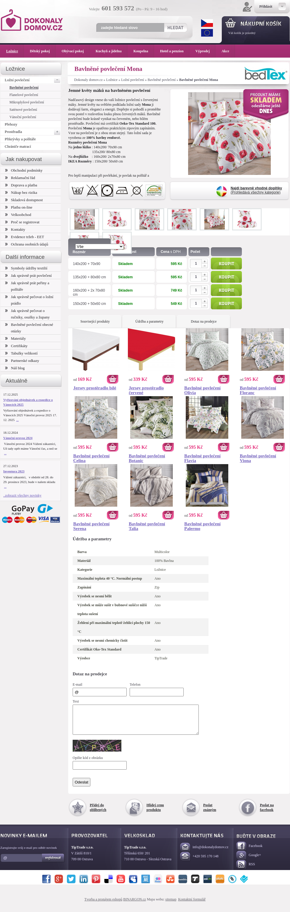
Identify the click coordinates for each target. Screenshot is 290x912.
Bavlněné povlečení (162, 80)
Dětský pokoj (43, 51)
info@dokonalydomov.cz (204, 852)
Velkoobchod (18, 214)
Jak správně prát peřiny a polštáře (27, 286)
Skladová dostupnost (24, 200)
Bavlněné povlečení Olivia (202, 390)
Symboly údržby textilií (26, 268)
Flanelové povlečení (23, 95)
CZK (207, 23)
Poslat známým (209, 812)
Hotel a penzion (175, 51)
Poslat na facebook (267, 812)
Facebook (249, 851)
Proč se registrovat (22, 222)
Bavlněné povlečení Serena (91, 526)
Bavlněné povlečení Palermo (202, 526)
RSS (245, 869)
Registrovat (53, 863)
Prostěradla (33, 131)
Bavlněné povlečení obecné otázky (29, 327)
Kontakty (15, 229)
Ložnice (112, 80)
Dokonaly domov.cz (88, 80)
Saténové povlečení (23, 110)
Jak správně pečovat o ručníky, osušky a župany (27, 313)
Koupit (226, 263)
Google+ (248, 860)
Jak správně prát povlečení (28, 275)
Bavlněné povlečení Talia (147, 526)
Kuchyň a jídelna (112, 51)
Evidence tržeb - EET (24, 237)
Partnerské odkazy (22, 360)
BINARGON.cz (134, 905)
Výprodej (205, 51)
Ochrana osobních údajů (26, 244)
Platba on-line (18, 207)
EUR (207, 33)
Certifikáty (16, 346)
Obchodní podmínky (24, 170)
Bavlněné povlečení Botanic (147, 458)
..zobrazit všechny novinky (22, 495)
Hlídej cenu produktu (155, 812)
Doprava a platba (21, 185)
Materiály (15, 338)
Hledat (175, 27)
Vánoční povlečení (22, 117)
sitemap (170, 905)
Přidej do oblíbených (98, 812)
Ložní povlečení (132, 80)
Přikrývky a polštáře (20, 139)
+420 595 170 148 (199, 862)
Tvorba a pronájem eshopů (103, 905)
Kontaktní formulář (192, 905)
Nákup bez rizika (21, 192)
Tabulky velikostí (21, 353)
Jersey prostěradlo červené (146, 390)
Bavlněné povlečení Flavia (202, 458)
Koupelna (143, 51)
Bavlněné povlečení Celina (91, 458)
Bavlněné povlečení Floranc (258, 390)
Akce (226, 51)
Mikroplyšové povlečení (26, 102)
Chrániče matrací (18, 146)
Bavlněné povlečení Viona (258, 458)
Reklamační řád (20, 177)
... (17, 420)
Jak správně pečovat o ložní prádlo (29, 300)
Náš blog (15, 368)
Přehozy (11, 124)
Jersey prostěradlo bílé (94, 388)
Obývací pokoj (76, 51)
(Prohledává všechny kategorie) (256, 190)
